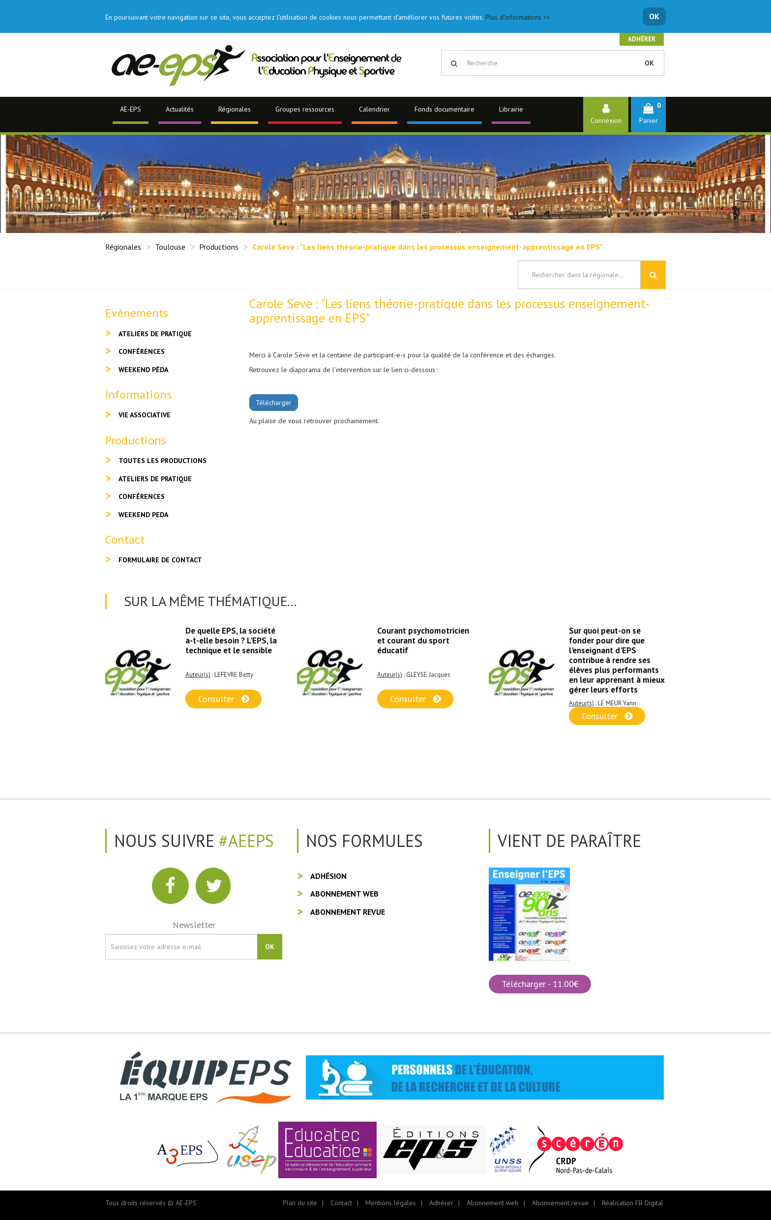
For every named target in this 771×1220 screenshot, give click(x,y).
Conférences (142, 351)
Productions (218, 247)
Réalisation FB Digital (632, 1202)
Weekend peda (143, 514)
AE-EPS (130, 109)
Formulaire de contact (160, 559)
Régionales (234, 109)
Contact (341, 1202)
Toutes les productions (163, 460)
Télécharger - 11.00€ (540, 983)
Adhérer (641, 39)
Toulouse (170, 247)
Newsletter (194, 924)
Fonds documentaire (444, 109)
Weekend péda (143, 369)
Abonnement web (344, 894)
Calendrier (374, 109)
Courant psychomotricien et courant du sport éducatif (423, 640)
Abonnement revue (347, 912)
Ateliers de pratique (155, 333)
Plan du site (300, 1202)
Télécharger (274, 402)
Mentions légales (390, 1202)
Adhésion (328, 876)
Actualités (180, 109)
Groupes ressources (304, 109)
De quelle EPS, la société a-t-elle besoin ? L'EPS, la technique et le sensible (231, 640)
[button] (648, 114)
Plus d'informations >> (517, 17)
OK (654, 16)
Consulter (223, 698)
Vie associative (145, 414)
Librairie (511, 109)
